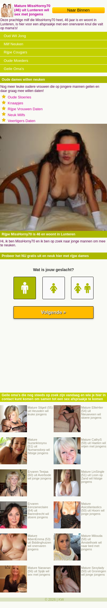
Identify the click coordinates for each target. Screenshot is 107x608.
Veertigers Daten (21, 121)
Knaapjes (15, 103)
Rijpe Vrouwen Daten (25, 109)
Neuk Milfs (16, 115)
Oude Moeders (16, 60)
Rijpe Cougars (15, 52)
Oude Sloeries (19, 97)
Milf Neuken (13, 44)
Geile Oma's (14, 69)
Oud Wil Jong (15, 36)
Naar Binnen (78, 10)
